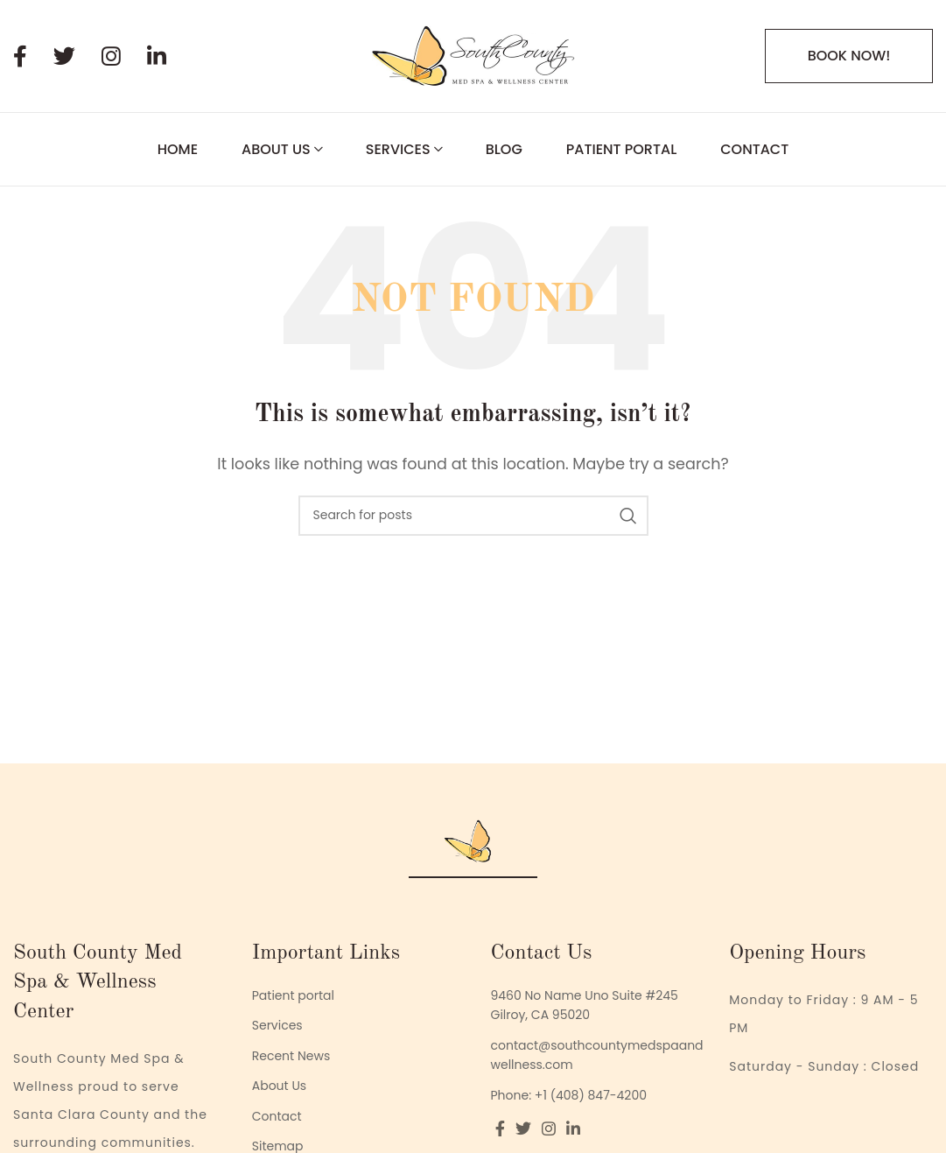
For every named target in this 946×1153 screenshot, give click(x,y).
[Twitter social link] (77, 56)
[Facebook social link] (33, 56)
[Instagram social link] (124, 56)
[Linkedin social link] (170, 56)
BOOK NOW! (849, 56)
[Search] (473, 516)
